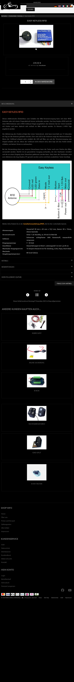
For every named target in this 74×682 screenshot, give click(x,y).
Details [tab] (37, 261)
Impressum (5, 531)
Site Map (46, 597)
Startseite (4, 16)
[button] (31, 81)
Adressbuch (5, 583)
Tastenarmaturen (36, 424)
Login (3, 575)
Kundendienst (6, 555)
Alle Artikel (5, 528)
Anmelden (37, 2)
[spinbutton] (26, 82)
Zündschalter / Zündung (15, 16)
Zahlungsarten (6, 524)
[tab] (37, 272)
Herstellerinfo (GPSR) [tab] (37, 277)
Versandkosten (42, 65)
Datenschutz (5, 548)
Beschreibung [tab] (37, 104)
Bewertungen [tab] (37, 267)
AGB (2, 545)
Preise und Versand (8, 521)
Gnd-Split (36, 452)
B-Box (36, 391)
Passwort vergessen (8, 586)
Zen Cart (34, 597)
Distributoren (6, 552)
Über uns (4, 517)
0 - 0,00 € (4, 11)
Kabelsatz (36, 333)
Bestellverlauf (6, 579)
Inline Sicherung (36, 362)
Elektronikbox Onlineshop (13, 597)
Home (3, 514)
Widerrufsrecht (6, 559)
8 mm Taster (36, 484)
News (40, 597)
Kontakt (4, 562)
